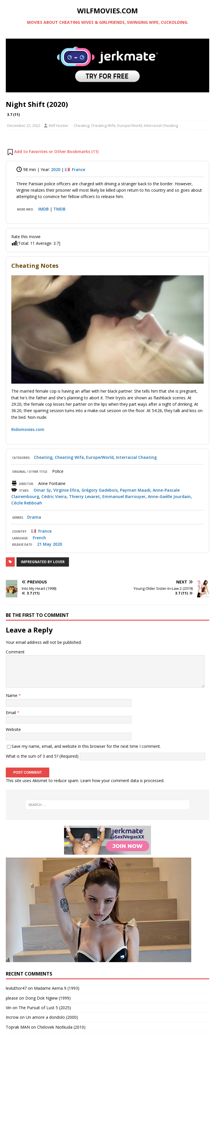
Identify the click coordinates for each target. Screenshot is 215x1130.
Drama (34, 517)
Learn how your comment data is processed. (122, 780)
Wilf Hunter (58, 125)
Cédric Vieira (54, 496)
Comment (15, 652)
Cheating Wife (103, 125)
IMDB (43, 209)
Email (11, 712)
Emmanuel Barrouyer (123, 496)
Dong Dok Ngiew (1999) (48, 998)
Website (13, 729)
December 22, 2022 (23, 125)
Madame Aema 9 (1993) (56, 988)
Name (12, 695)
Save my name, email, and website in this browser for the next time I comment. (86, 746)
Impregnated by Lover (43, 561)
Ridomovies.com (27, 429)
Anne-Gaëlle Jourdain (169, 496)
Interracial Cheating (161, 125)
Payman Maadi (135, 490)
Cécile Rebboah (26, 503)
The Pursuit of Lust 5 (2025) (45, 1007)
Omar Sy (42, 490)
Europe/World (129, 125)
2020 (55, 169)
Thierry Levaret (84, 496)
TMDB (59, 209)
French (39, 537)
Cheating (81, 125)
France (78, 169)
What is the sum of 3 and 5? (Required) (42, 756)
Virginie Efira (66, 490)
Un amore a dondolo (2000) (52, 1017)
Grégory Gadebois (99, 490)
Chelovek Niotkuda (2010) (61, 1027)
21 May (44, 544)
